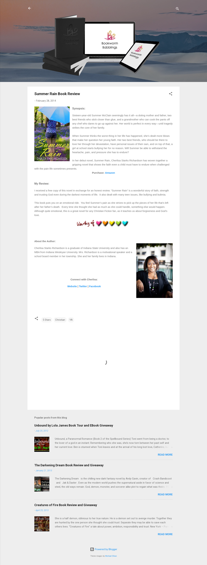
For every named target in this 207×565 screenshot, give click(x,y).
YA (71, 319)
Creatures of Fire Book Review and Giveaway (65, 505)
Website (72, 286)
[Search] (177, 9)
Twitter (83, 286)
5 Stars (47, 319)
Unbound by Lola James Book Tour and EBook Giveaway (73, 425)
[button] (171, 94)
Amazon (110, 172)
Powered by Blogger (103, 549)
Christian (60, 319)
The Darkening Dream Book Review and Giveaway (69, 465)
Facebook (95, 286)
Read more (165, 454)
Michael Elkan (111, 556)
